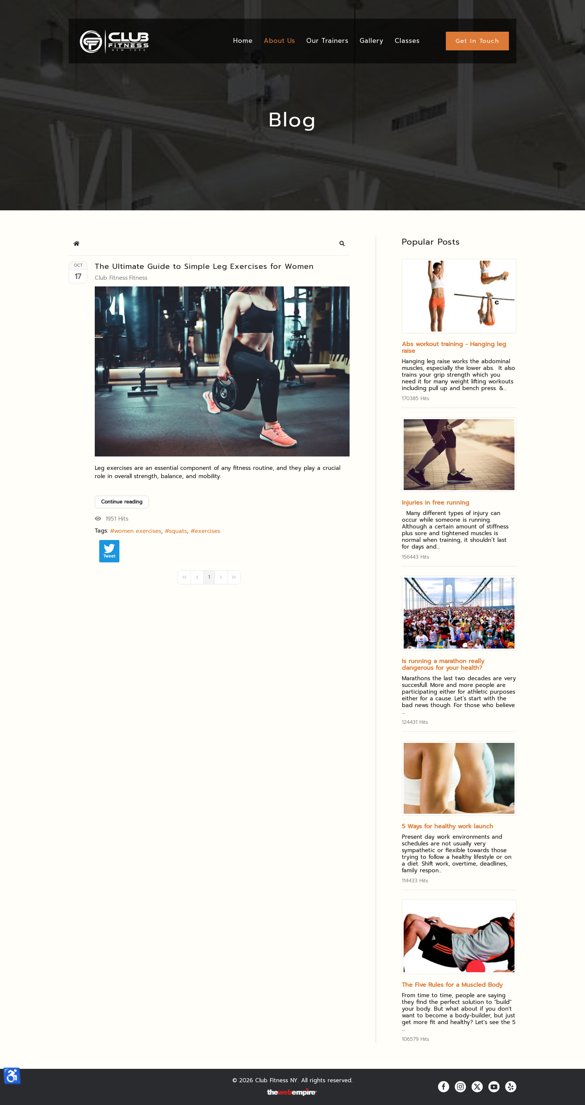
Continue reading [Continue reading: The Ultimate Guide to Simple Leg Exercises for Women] (122, 501)
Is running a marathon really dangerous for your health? (443, 664)
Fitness (138, 278)
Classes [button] (407, 40)
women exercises (137, 531)
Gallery (372, 40)
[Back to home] (114, 41)
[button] (342, 243)
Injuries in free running (435, 502)
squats (178, 531)
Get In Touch (477, 41)
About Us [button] (279, 40)
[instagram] (460, 1086)
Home (243, 40)
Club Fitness (111, 278)
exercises (207, 531)
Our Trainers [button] (327, 40)
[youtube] (494, 1086)
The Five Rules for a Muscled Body (452, 984)
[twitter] (477, 1086)
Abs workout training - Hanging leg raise (454, 347)
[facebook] (443, 1086)
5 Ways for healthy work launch (447, 826)
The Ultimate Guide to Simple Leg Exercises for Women (204, 266)
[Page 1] (209, 577)
